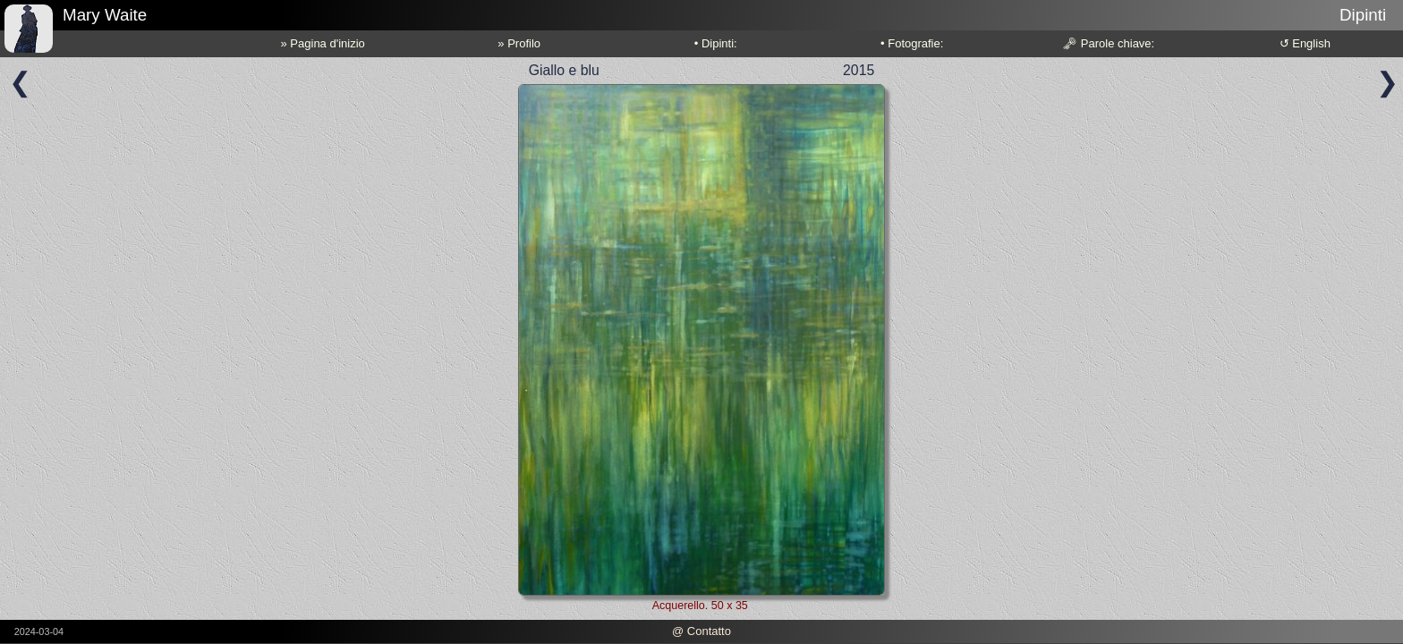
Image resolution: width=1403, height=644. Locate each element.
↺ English (1305, 43)
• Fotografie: (911, 43)
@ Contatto (701, 631)
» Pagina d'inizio (323, 43)
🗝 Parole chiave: (1108, 43)
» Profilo (518, 43)
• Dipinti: (715, 43)
